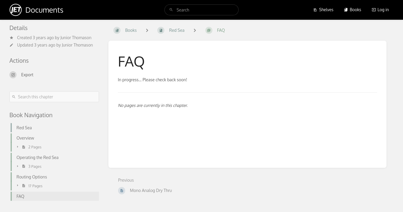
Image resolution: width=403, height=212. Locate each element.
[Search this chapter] (54, 96)
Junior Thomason (75, 37)
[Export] (54, 75)
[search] (201, 9)
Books (352, 9)
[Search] (171, 9)
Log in (380, 9)
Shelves (323, 9)
